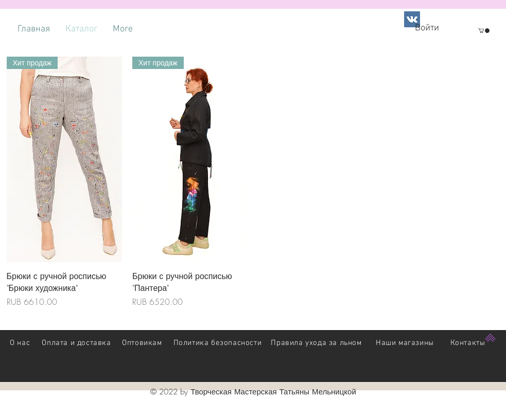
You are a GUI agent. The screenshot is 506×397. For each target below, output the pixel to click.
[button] (484, 30)
